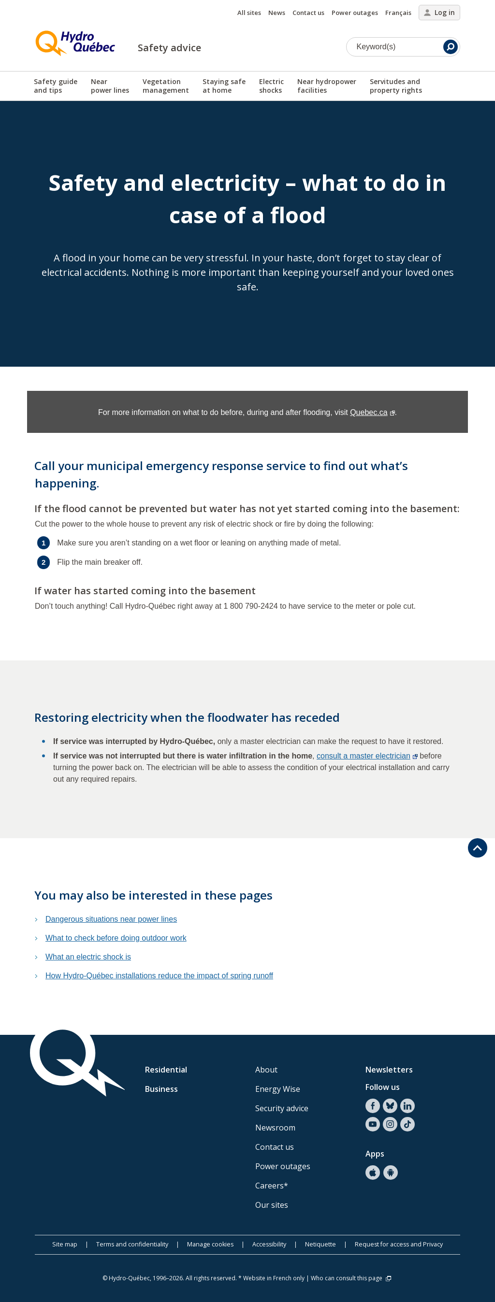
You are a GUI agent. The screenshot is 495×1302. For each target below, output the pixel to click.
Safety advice (169, 47)
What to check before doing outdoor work (116, 938)
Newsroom (275, 1127)
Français (398, 12)
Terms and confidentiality (132, 1244)
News (276, 12)
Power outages (355, 12)
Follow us (382, 1087)
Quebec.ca (372, 412)
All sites (249, 12)
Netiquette (320, 1244)
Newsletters (389, 1069)
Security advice (281, 1108)
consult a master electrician (367, 756)
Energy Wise (277, 1089)
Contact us (308, 12)
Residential (166, 1069)
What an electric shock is (88, 957)
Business (161, 1089)
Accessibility (269, 1244)
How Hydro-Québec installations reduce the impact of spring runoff (159, 976)
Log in (439, 12)
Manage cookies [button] (210, 1244)
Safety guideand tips (55, 86)
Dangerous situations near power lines (111, 919)
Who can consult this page (352, 1278)
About (266, 1069)
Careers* (271, 1185)
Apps (374, 1153)
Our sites (271, 1205)
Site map (64, 1244)
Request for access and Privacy (399, 1244)
